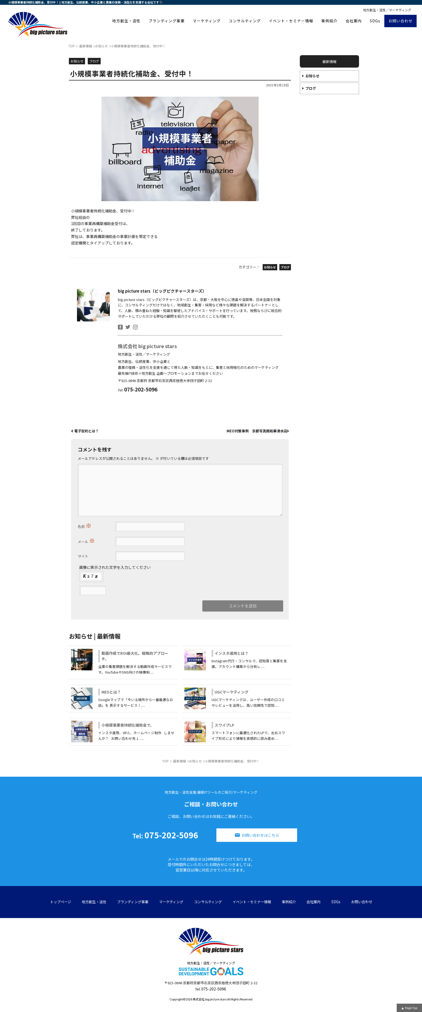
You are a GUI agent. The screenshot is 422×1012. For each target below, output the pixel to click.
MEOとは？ (111, 692)
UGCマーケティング (231, 692)
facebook (120, 327)
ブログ (310, 88)
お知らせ (312, 75)
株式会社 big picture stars (147, 345)
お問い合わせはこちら (260, 835)
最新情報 (329, 61)
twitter (127, 327)
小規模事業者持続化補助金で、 (127, 725)
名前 (85, 525)
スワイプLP (224, 725)
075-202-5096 (165, 835)
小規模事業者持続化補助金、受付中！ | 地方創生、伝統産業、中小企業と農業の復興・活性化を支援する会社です (83, 2)
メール (86, 540)
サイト (83, 556)
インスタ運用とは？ (231, 653)
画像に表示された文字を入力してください (115, 567)
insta (135, 327)
